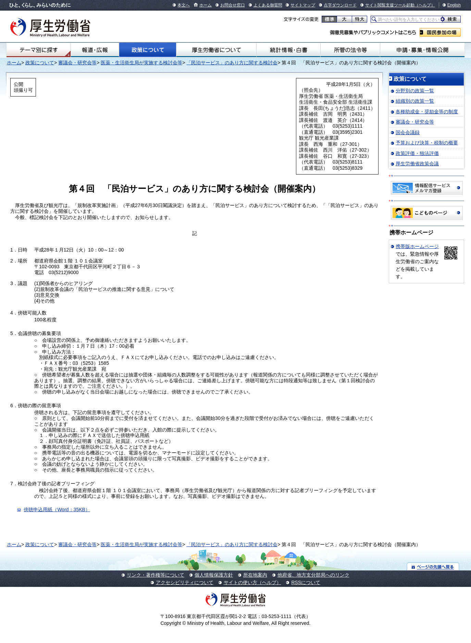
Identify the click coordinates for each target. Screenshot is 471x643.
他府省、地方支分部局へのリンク (313, 575)
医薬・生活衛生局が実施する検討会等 (141, 62)
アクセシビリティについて (184, 582)
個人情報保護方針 (214, 575)
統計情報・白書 (288, 50)
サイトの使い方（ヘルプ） (252, 582)
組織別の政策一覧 (415, 101)
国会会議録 (408, 132)
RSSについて (305, 582)
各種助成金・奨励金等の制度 (427, 111)
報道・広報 (95, 50)
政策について (147, 50)
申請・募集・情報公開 (422, 50)
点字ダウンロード (340, 5)
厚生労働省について (216, 50)
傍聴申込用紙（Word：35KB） (57, 509)
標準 (329, 19)
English (454, 5)
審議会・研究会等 (77, 62)
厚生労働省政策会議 (417, 163)
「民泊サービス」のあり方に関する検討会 (231, 62)
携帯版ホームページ (417, 246)
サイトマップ (302, 5)
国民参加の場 (440, 32)
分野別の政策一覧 (415, 90)
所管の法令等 (350, 50)
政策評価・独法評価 (417, 153)
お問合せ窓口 (232, 5)
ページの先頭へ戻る (433, 566)
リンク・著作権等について (155, 575)
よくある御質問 (267, 5)
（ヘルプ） (424, 5)
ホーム (205, 5)
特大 (359, 19)
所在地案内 (255, 575)
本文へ (183, 5)
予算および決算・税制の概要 (427, 142)
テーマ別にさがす (39, 50)
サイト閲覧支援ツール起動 (389, 5)
